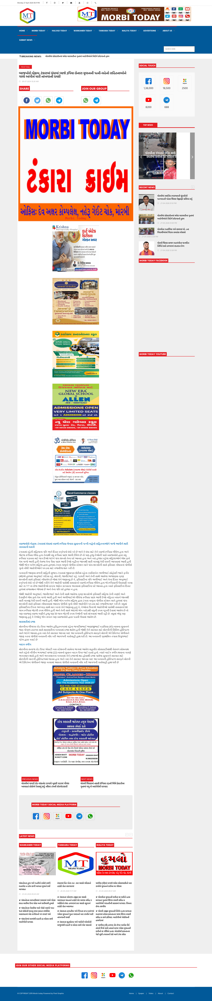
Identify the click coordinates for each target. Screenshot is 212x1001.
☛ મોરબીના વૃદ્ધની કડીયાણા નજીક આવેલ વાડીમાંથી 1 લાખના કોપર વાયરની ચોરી (35, 920)
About (160, 993)
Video (151, 993)
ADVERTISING (149, 30)
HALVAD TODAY (59, 30)
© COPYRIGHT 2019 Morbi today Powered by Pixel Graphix (40, 993)
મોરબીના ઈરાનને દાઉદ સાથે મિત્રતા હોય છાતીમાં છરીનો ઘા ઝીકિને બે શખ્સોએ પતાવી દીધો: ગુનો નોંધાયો (166, 156)
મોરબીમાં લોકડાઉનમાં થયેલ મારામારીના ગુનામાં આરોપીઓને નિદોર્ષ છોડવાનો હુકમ (77, 56)
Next (192, 156)
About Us (167, 30)
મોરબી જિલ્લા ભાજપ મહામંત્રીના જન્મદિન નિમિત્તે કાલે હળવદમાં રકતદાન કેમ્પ (35, 885)
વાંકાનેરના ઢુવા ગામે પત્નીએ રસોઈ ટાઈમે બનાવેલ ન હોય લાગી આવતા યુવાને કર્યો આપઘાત (73, 886)
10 (178, 172)
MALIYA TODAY (129, 30)
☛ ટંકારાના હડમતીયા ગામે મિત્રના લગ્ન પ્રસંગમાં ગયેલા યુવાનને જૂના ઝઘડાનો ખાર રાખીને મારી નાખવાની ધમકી (114, 914)
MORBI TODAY (38, 30)
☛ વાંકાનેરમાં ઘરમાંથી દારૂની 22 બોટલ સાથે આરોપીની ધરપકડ (74, 920)
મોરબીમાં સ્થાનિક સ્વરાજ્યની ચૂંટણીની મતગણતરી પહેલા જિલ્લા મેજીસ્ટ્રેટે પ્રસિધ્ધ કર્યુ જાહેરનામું (174, 199)
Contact (171, 993)
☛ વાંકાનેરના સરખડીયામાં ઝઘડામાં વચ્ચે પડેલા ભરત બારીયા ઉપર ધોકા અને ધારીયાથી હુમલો (75, 902)
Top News (148, 124)
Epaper (141, 993)
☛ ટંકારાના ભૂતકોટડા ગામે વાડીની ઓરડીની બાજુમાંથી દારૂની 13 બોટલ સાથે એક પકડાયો (113, 923)
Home (22, 30)
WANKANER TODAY (83, 30)
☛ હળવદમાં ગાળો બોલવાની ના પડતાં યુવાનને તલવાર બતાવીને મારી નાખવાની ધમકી (37, 912)
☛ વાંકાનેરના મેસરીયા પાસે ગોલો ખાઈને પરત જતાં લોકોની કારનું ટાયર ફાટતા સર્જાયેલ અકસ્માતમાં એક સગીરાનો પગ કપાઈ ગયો (75, 911)
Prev (141, 156)
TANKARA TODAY (107, 30)
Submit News (26, 39)
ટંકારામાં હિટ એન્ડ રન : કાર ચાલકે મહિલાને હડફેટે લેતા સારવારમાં (112, 885)
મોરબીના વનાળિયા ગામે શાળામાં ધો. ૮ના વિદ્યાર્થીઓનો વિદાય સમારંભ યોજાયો (173, 231)
